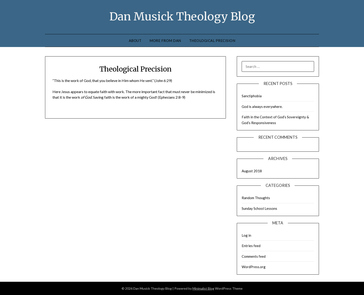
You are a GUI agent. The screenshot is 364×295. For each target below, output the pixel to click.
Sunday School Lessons (259, 208)
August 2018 (252, 171)
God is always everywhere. (262, 106)
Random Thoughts (256, 198)
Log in (246, 235)
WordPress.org (254, 267)
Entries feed (251, 246)
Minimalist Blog (203, 288)
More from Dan (165, 40)
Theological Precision (212, 40)
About (135, 40)
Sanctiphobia (252, 96)
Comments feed (254, 256)
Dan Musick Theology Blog (182, 16)
